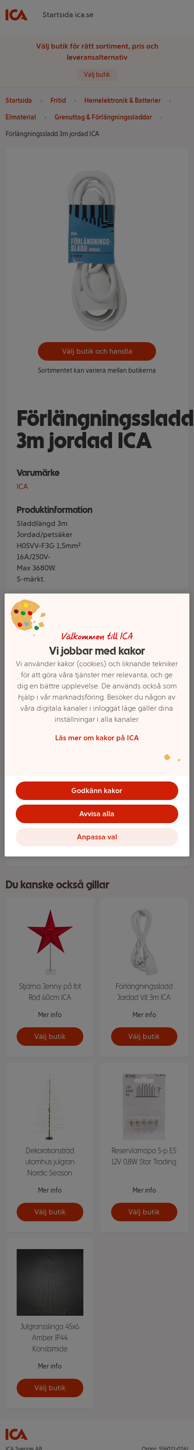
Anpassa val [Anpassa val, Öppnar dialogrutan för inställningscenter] (97, 836)
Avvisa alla (96, 813)
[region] (97, 725)
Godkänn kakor (96, 790)
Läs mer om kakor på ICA (97, 737)
